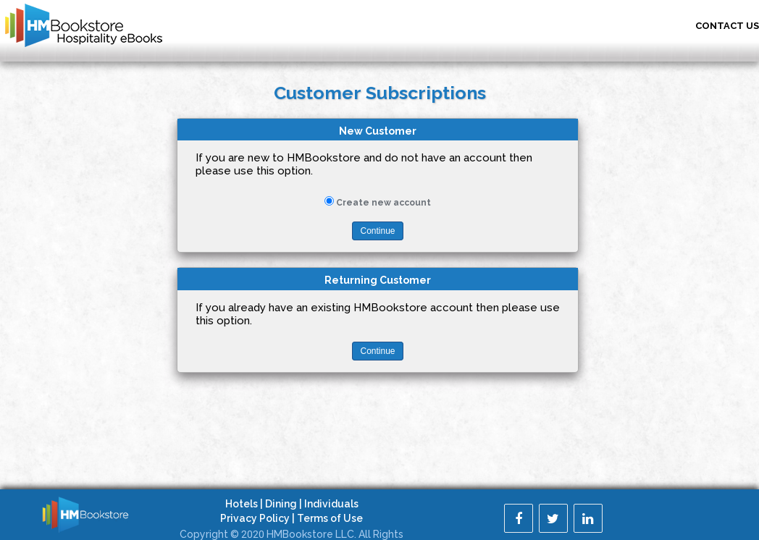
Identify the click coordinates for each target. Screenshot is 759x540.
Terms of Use (330, 518)
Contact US (727, 25)
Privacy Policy (255, 518)
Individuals (331, 504)
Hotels (241, 504)
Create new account (383, 203)
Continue (377, 231)
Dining (281, 504)
